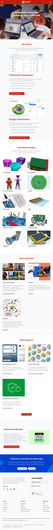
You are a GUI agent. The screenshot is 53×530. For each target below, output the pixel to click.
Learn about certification (11, 447)
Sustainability (32, 246)
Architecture (31, 172)
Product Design (32, 228)
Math (29, 209)
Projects (22, 505)
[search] (50, 2)
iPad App (5, 509)
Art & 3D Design (8, 191)
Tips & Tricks (46, 509)
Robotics (6, 246)
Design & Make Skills (25, 509)
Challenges (23, 507)
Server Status (46, 511)
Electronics (6, 209)
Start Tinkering (22, 468)
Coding (30, 191)
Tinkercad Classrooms (16, 93)
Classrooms (23, 503)
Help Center (45, 505)
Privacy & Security (25, 511)
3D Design (5, 503)
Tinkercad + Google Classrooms (19, 138)
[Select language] (40, 482)
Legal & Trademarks (29, 525)
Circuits (4, 505)
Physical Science (8, 228)
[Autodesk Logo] (37, 478)
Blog (44, 503)
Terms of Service (41, 518)
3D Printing (6, 172)
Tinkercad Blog (26, 414)
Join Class (31, 468)
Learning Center (46, 507)
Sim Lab (5, 511)
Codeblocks (5, 507)
